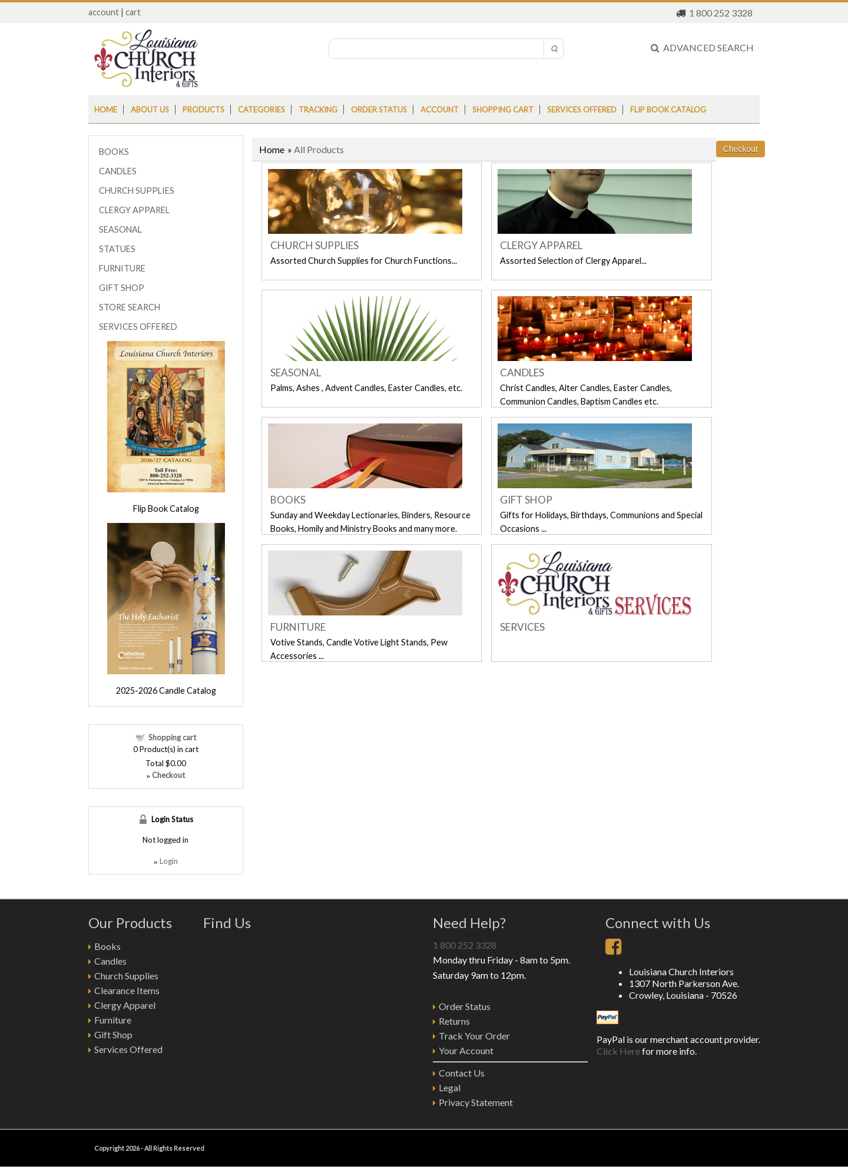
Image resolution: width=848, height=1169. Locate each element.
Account (439, 109)
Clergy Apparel (124, 1005)
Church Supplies (126, 975)
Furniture (112, 1019)
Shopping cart (503, 109)
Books (107, 946)
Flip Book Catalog (668, 109)
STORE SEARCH (129, 307)
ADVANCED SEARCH (702, 47)
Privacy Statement (476, 1102)
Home (105, 109)
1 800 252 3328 (721, 12)
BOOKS (288, 500)
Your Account (466, 1050)
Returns (454, 1020)
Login (169, 861)
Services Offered (582, 109)
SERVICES (522, 627)
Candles (110, 960)
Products (203, 109)
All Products (319, 149)
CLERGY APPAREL (541, 245)
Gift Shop (113, 1034)
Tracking (318, 109)
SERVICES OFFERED (138, 327)
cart (133, 12)
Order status (379, 109)
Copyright (109, 1148)
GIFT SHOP (526, 500)
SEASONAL (295, 372)
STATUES (117, 249)
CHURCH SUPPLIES (314, 245)
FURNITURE (298, 627)
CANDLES (522, 372)
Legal (450, 1087)
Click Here (618, 1051)
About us (150, 109)
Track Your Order (474, 1035)
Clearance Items (127, 990)
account (103, 12)
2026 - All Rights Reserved (164, 1148)
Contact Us (462, 1072)
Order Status (465, 1006)
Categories (261, 109)
